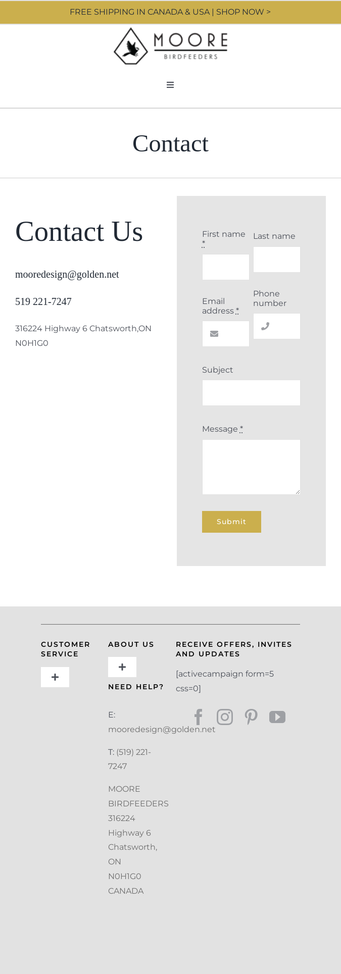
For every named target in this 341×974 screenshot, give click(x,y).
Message (222, 429)
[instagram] (225, 717)
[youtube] (277, 717)
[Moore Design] (170, 31)
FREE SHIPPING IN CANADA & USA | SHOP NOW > (170, 12)
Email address (220, 306)
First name (224, 238)
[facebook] (198, 717)
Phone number (269, 298)
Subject (217, 370)
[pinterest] (251, 717)
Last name (274, 236)
